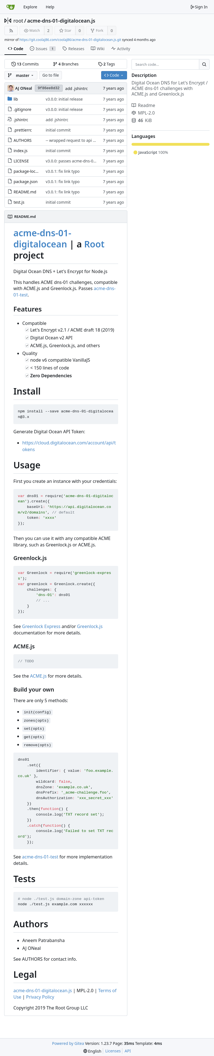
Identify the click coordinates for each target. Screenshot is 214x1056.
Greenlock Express (41, 626)
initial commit (58, 130)
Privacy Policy (40, 997)
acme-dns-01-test (40, 857)
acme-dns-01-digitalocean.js (61, 20)
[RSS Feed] (11, 30)
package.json (26, 181)
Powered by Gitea (68, 1043)
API (128, 1050)
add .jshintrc (76, 88)
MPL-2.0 (143, 113)
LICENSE (21, 161)
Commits (25, 64)
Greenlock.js (90, 626)
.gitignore (22, 109)
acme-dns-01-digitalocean (42, 238)
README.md (25, 191)
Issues (43, 48)
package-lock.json (30, 171)
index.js (21, 150)
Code (15, 48)
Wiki (97, 48)
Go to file (50, 75)
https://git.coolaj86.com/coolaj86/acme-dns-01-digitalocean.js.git (70, 39)
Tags (106, 64)
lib (16, 99)
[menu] (92, 1051)
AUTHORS (23, 140)
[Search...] (204, 64)
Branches (66, 64)
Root (94, 244)
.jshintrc (21, 119)
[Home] (10, 7)
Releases (73, 48)
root (18, 20)
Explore (30, 6)
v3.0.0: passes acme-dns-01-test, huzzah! (83, 161)
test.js (19, 202)
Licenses (113, 1050)
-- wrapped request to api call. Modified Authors (89, 140)
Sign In (199, 6)
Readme (143, 105)
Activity (120, 48)
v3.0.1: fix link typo (63, 171)
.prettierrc (23, 130)
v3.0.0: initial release (64, 99)
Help (50, 6)
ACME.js (38, 676)
